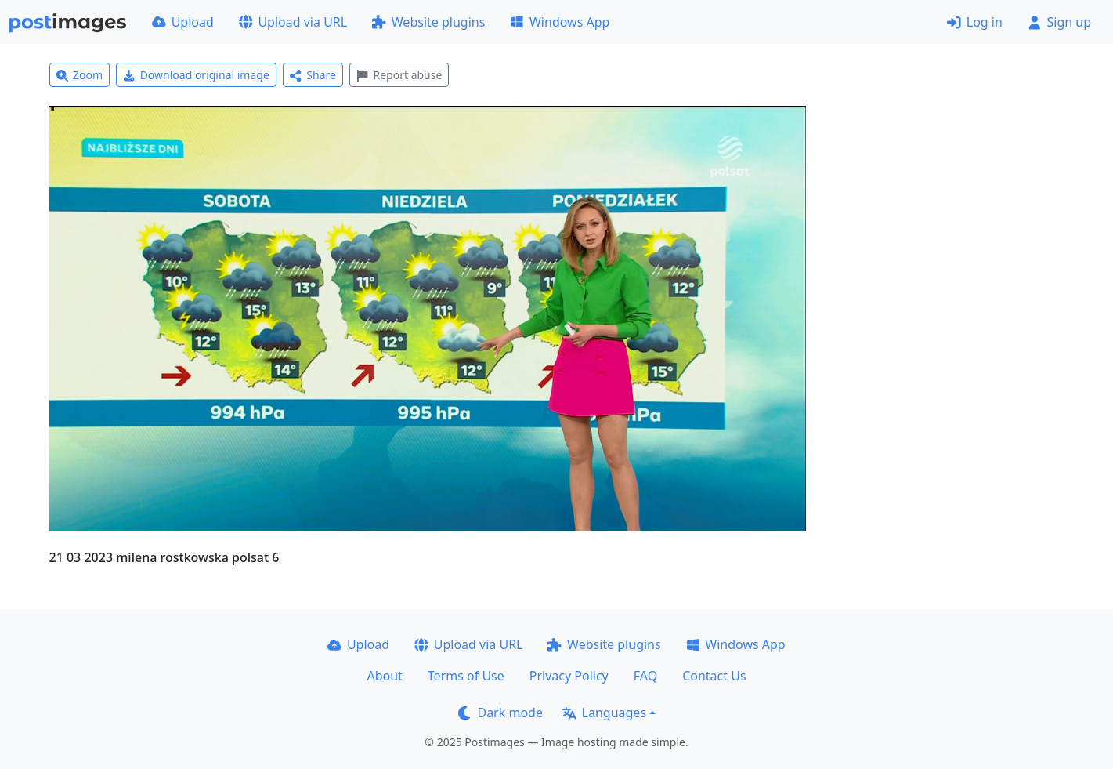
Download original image (196, 74)
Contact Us (714, 675)
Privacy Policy (569, 675)
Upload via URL (293, 22)
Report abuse (399, 74)
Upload (183, 22)
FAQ (645, 675)
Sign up (1059, 22)
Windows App (559, 22)
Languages (604, 712)
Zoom (79, 74)
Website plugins (428, 22)
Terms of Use (466, 675)
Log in (975, 22)
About (384, 675)
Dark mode (500, 712)
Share (313, 74)
